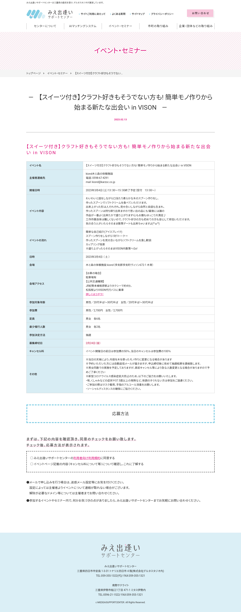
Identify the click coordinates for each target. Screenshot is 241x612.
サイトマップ (137, 14)
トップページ (33, 73)
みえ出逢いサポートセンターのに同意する (74, 458)
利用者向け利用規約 (86, 458)
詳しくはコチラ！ (95, 294)
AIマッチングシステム (82, 26)
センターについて (45, 26)
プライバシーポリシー (161, 14)
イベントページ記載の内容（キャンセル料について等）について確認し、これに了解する (88, 464)
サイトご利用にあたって (93, 14)
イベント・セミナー (121, 26)
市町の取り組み (158, 26)
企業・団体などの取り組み (196, 26)
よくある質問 (118, 14)
